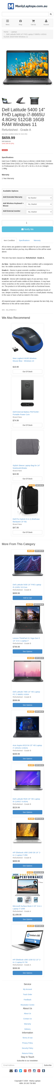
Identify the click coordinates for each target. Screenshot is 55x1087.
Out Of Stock (27, 372)
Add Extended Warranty (12, 197)
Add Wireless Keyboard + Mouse (13, 204)
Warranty (37, 240)
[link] (16, 1071)
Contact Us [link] (27, 1019)
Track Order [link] (27, 994)
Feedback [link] (27, 1000)
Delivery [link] (27, 1029)
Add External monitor (11, 211)
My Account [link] (27, 989)
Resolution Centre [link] (27, 1005)
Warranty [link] (27, 1024)
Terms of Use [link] (27, 1038)
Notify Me (27, 229)
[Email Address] (22, 1065)
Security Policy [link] (27, 1048)
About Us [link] (27, 1013)
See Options (27, 651)
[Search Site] (50, 14)
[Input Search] (25, 14)
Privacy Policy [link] (27, 1043)
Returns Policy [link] (27, 1053)
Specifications (24, 240)
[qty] (27, 223)
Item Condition (9, 240)
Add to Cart (27, 598)
